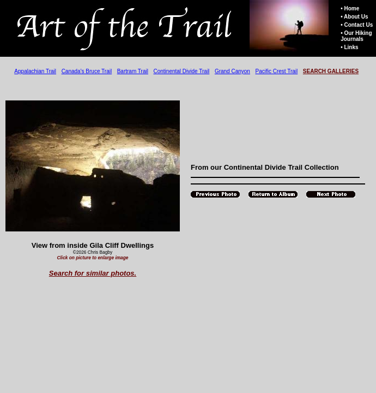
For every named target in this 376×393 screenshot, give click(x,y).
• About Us (354, 17)
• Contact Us (357, 25)
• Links (349, 47)
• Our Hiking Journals (356, 36)
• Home (350, 8)
